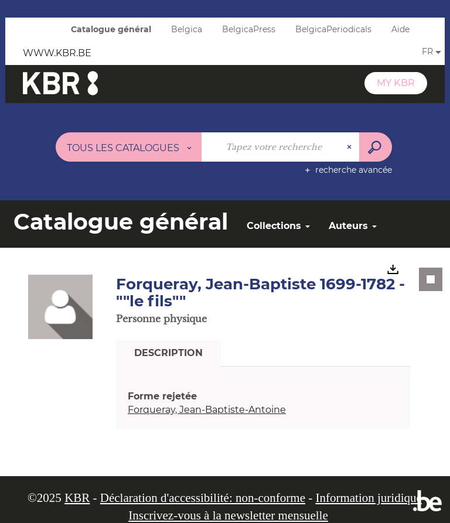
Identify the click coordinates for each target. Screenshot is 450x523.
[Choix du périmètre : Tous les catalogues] (129, 147)
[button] (60, 306)
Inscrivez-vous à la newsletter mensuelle (228, 515)
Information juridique (368, 498)
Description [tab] (168, 352)
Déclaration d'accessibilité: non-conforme (202, 498)
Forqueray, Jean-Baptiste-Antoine (207, 409)
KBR (77, 498)
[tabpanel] (263, 403)
